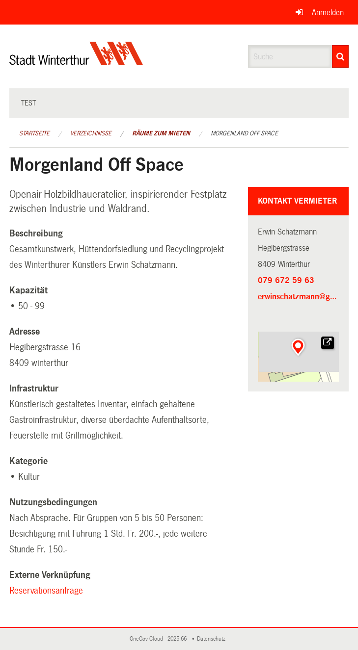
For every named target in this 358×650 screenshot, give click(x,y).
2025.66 (178, 639)
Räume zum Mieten (161, 133)
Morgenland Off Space (244, 133)
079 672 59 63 (286, 280)
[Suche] (340, 56)
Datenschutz (212, 639)
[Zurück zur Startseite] (76, 61)
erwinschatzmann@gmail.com (298, 296)
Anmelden (328, 12)
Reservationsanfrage (47, 591)
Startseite (34, 133)
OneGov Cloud (148, 639)
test (28, 103)
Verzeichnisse (90, 133)
